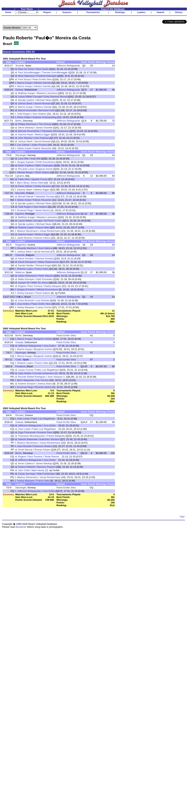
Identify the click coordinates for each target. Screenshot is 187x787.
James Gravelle (44, 127)
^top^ (182, 516)
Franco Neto (42, 227)
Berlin (18, 120)
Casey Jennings (26, 473)
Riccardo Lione (26, 169)
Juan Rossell (24, 446)
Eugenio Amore (44, 169)
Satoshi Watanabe (27, 439)
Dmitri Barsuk (25, 449)
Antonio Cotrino (42, 237)
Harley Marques (52, 286)
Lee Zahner (23, 144)
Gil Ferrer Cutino (53, 220)
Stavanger (20, 155)
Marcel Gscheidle (27, 110)
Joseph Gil (23, 282)
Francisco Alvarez (42, 446)
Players (47, 12)
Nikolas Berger (25, 172)
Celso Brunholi (26, 300)
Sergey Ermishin (26, 289)
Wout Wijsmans (26, 76)
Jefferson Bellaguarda (68, 65)
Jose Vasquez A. (56, 376)
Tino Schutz (45, 124)
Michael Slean (44, 100)
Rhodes (19, 415)
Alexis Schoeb (25, 258)
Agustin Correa (39, 179)
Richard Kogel (43, 265)
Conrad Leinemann (43, 373)
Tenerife (19, 65)
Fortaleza (20, 366)
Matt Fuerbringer (46, 473)
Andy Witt (35, 158)
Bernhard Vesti (46, 110)
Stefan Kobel (24, 148)
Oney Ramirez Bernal (55, 96)
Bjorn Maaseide (25, 380)
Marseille (20, 193)
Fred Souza (24, 79)
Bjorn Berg (23, 182)
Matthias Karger (26, 93)
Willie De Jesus (39, 282)
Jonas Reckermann (50, 231)
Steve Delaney (26, 127)
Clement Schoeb (44, 258)
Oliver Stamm (42, 172)
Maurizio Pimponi (46, 466)
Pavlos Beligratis (56, 435)
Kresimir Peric (44, 432)
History (178, 12)
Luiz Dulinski (42, 300)
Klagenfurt (20, 244)
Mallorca (19, 272)
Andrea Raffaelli (26, 466)
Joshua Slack (25, 103)
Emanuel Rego (25, 210)
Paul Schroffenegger (29, 72)
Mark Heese (37, 470)
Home (8, 12)
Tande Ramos (42, 210)
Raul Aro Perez (26, 69)
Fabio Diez (24, 179)
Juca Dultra (23, 303)
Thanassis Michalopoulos (55, 131)
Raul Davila (42, 69)
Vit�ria (19, 296)
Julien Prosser (39, 144)
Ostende (19, 255)
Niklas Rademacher (48, 262)
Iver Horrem (42, 380)
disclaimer (21, 527)
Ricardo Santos (43, 387)
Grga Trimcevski (26, 432)
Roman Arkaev (42, 449)
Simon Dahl (37, 182)
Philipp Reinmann (27, 124)
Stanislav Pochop (44, 196)
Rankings (120, 12)
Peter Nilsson (46, 275)
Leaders (141, 12)
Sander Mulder (26, 265)
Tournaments (93, 12)
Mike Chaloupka (44, 165)
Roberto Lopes (26, 227)
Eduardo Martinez (26, 248)
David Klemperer (27, 262)
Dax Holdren (39, 113)
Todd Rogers (24, 113)
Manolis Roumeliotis (28, 131)
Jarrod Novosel (42, 103)
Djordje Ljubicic (26, 100)
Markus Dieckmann (27, 231)
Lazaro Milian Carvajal (30, 96)
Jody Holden (24, 373)
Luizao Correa (43, 307)
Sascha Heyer (25, 134)
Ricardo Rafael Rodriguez (32, 376)
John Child (23, 470)
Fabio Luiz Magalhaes (47, 369)
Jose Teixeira (25, 138)
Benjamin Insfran (43, 338)
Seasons (66, 12)
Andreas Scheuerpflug (44, 117)
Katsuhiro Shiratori (50, 439)
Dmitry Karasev (42, 186)
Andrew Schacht (26, 383)
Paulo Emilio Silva (42, 79)
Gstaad (19, 89)
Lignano (19, 175)
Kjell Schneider (44, 279)
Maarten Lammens (47, 93)
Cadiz (18, 359)
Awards (160, 12)
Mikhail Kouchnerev (47, 289)
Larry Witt (23, 158)
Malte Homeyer (26, 279)
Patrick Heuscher (42, 148)
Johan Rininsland (27, 275)
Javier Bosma (24, 237)
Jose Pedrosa (41, 138)
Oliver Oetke (24, 117)
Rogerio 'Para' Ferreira (30, 286)
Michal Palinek (25, 196)
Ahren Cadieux (26, 165)
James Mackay (44, 463)
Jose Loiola (23, 418)
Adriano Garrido (42, 82)
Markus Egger (42, 134)
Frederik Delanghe (47, 76)
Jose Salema (45, 248)
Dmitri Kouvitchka (45, 162)
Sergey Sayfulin (25, 162)
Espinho (19, 213)
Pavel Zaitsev (25, 186)
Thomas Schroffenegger (55, 72)
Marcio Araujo (24, 82)
